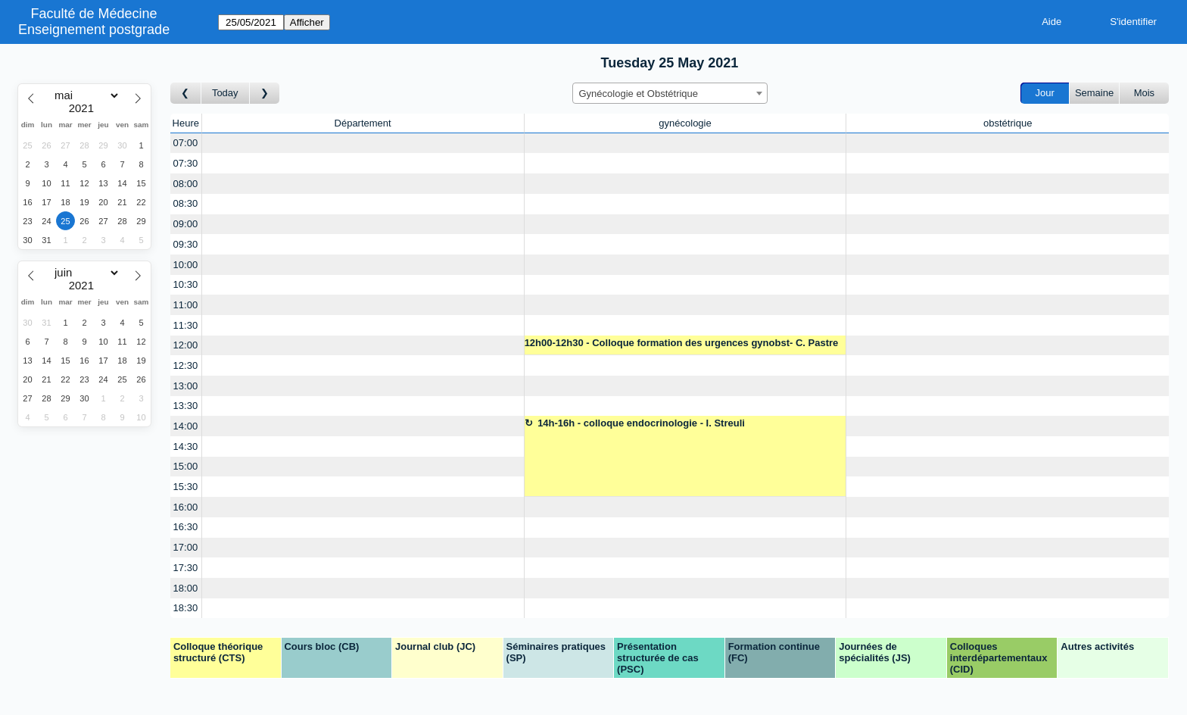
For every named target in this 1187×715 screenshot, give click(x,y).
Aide (1051, 21)
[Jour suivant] (265, 94)
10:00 (185, 264)
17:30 (185, 567)
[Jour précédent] (185, 94)
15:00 (185, 466)
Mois (1144, 92)
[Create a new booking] (363, 143)
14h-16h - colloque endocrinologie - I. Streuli (641, 423)
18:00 (185, 588)
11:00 (185, 305)
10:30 (185, 284)
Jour (1045, 92)
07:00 (185, 142)
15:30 (185, 486)
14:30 (185, 446)
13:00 (185, 386)
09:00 (185, 223)
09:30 (185, 244)
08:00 (185, 183)
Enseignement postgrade (94, 29)
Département (363, 123)
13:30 (185, 405)
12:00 (185, 345)
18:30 (185, 608)
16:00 (185, 507)
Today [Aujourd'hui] (225, 92)
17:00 (185, 547)
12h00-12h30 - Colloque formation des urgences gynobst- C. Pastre (682, 342)
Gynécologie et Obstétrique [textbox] (639, 93)
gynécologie (685, 123)
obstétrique (1007, 123)
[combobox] (670, 93)
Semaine (1094, 92)
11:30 (185, 325)
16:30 (185, 526)
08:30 (185, 203)
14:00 (185, 426)
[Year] (85, 108)
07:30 (185, 163)
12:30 (185, 365)
